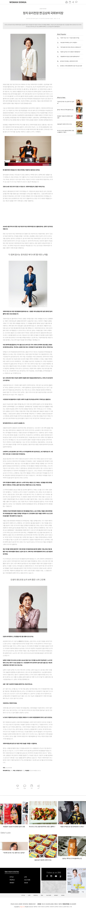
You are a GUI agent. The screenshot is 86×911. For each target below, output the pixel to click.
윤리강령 (20, 904)
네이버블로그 (60, 876)
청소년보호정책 (73, 904)
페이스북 (47, 876)
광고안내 (16, 904)
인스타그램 (51, 876)
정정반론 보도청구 (32, 904)
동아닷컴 (39, 904)
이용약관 (60, 904)
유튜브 (56, 876)
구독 (78, 892)
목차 (74, 892)
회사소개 (43, 904)
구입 (83, 892)
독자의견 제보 (25, 904)
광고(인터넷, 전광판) (50, 904)
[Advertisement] (24, 213)
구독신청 (12, 904)
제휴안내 (56, 904)
